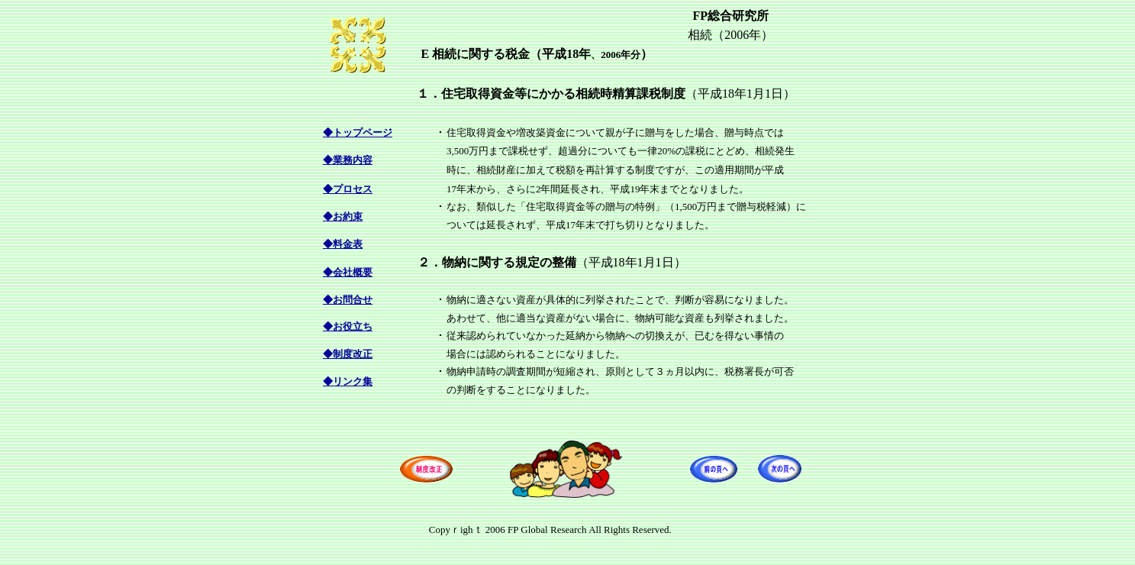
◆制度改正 (347, 354)
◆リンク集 (347, 381)
